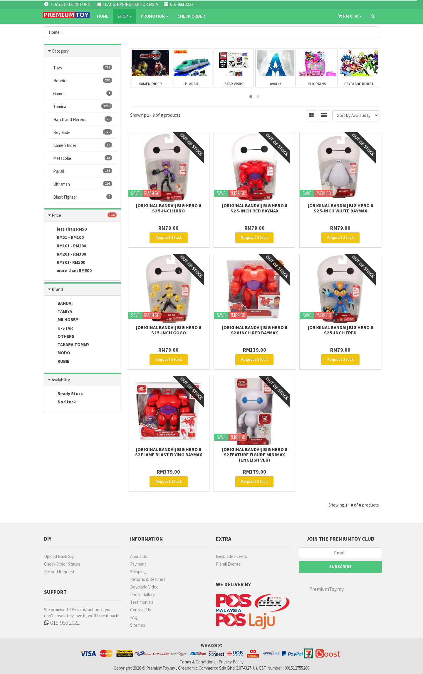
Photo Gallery (142, 594)
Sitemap (137, 625)
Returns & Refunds (147, 579)
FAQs (135, 617)
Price (56, 215)
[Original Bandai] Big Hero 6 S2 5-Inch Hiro (168, 208)
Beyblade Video (144, 587)
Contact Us (140, 610)
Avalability (61, 380)
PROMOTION (155, 16)
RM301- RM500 (67, 262)
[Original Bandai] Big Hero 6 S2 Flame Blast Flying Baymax (168, 451)
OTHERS (61, 336)
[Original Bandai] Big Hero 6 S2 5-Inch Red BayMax (254, 208)
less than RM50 (68, 229)
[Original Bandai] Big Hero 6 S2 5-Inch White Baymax (340, 208)
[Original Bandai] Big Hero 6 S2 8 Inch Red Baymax (254, 330)
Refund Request (59, 571)
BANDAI (61, 303)
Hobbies (82, 80)
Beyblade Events (231, 556)
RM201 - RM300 (67, 254)
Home (102, 16)
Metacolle (82, 158)
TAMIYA (60, 312)
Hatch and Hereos (82, 119)
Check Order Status (62, 564)
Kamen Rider (82, 145)
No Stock (62, 402)
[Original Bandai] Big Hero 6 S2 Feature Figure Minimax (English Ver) (254, 454)
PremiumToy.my (326, 589)
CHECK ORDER (191, 16)
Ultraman (82, 184)
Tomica (82, 106)
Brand (57, 289)
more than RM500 (70, 271)
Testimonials (141, 602)
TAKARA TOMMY (69, 345)
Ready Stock (66, 394)
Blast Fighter (82, 197)
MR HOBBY (63, 320)
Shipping (138, 571)
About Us (138, 556)
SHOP (124, 16)
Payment (138, 564)
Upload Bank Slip (59, 556)
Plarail (82, 171)
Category (60, 51)
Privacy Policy (231, 662)
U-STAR (61, 328)
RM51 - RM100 (66, 237)
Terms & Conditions (198, 662)
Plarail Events (228, 564)
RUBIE (59, 361)
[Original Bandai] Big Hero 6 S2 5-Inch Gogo (168, 330)
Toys (82, 68)
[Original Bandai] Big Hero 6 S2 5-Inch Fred (340, 330)
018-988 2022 (62, 622)
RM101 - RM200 (67, 246)
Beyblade (82, 132)
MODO (59, 353)
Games (82, 93)
